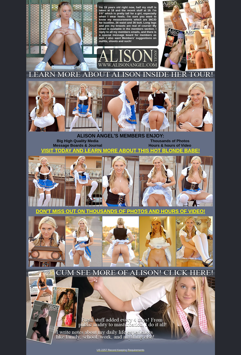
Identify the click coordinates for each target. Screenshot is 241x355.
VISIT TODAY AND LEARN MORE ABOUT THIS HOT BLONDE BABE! (120, 150)
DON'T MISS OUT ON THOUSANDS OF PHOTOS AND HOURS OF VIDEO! (120, 211)
